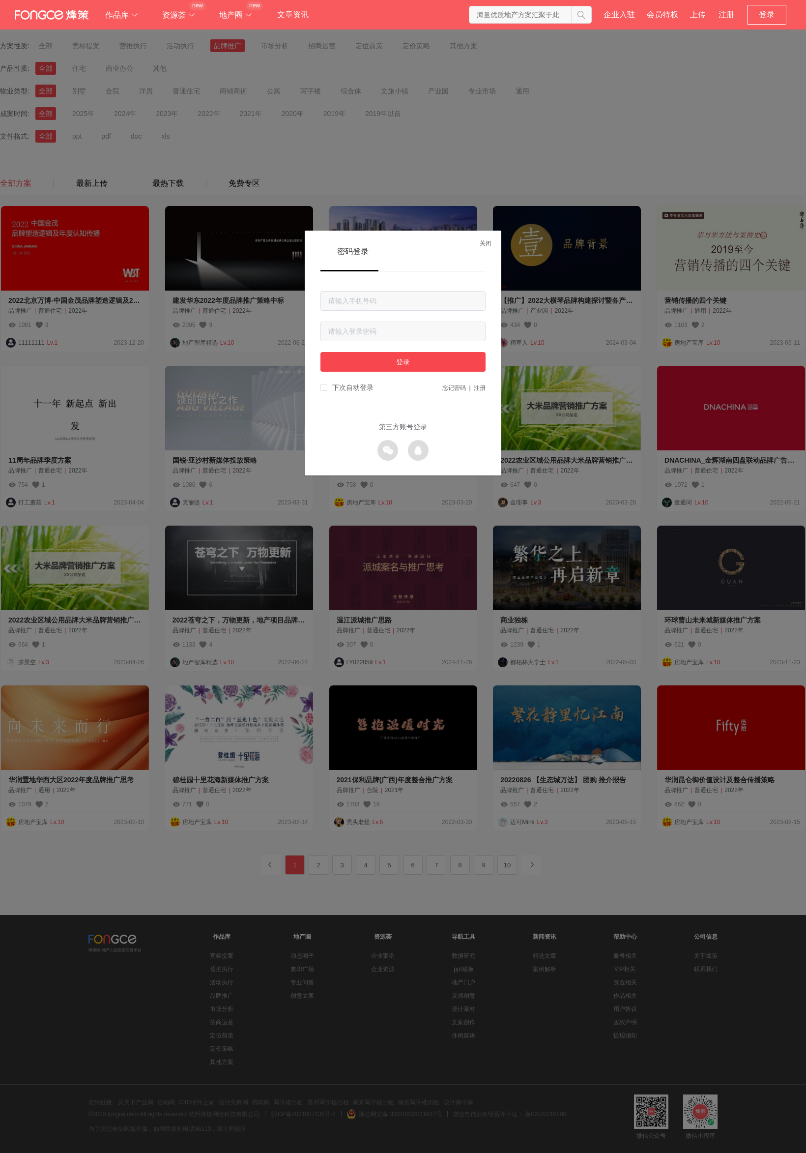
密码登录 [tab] (353, 251)
